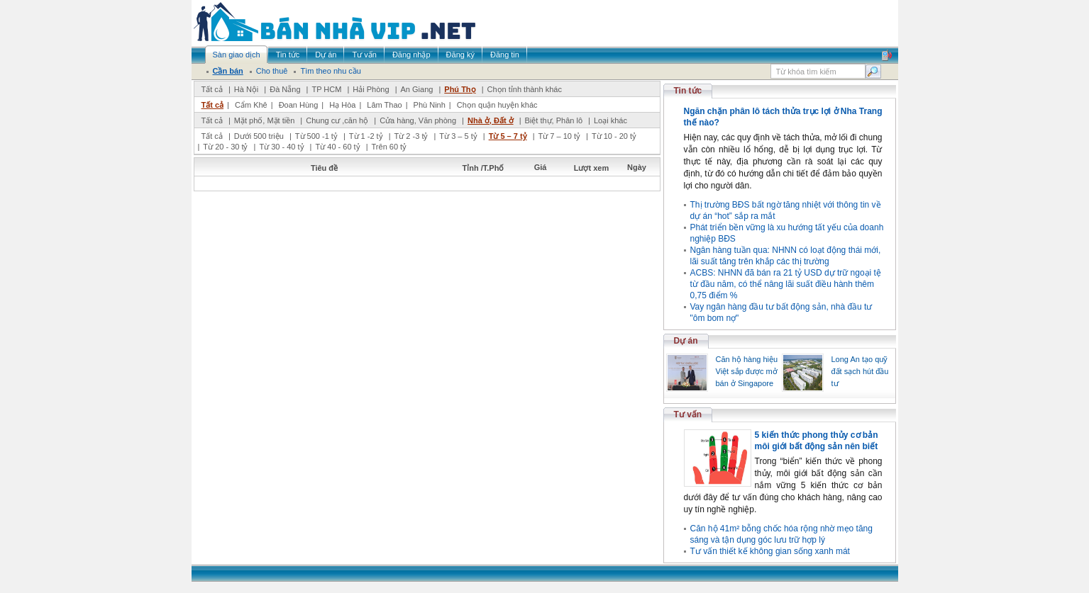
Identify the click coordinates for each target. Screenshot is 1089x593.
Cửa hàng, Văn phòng (418, 120)
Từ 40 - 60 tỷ (337, 146)
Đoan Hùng (299, 105)
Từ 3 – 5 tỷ (458, 136)
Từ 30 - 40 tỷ (281, 146)
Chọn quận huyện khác (497, 105)
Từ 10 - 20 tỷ (614, 136)
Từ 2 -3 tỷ (411, 136)
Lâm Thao (384, 105)
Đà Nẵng (285, 89)
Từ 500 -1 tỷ (316, 136)
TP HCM (326, 89)
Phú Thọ (459, 89)
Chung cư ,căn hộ (337, 120)
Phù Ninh (430, 105)
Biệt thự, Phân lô (554, 120)
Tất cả (212, 89)
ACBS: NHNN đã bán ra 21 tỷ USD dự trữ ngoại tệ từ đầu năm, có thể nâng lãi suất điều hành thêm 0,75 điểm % (785, 284)
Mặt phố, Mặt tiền (264, 120)
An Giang (417, 89)
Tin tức (688, 91)
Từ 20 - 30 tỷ (225, 146)
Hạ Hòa (342, 105)
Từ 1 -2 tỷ (366, 136)
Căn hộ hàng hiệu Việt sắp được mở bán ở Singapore (747, 371)
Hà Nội (246, 89)
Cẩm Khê (251, 105)
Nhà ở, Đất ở (491, 120)
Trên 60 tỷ (389, 146)
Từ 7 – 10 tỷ (559, 136)
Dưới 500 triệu (259, 136)
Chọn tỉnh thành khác (524, 89)
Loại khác (610, 120)
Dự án (686, 341)
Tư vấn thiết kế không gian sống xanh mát (770, 551)
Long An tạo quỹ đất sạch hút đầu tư (860, 371)
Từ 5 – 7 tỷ (508, 136)
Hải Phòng (371, 89)
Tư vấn (688, 414)
